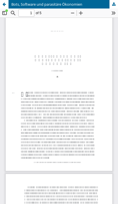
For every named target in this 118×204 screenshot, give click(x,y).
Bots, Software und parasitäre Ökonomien (46, 4)
